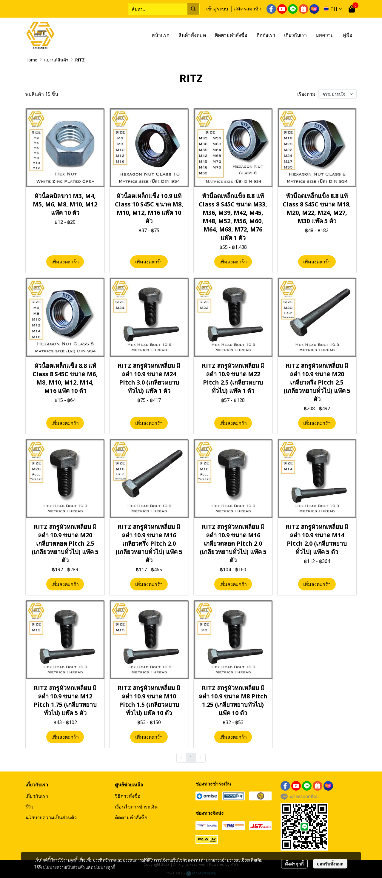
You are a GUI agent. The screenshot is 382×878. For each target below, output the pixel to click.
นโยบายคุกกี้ (104, 867)
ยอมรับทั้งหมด (330, 863)
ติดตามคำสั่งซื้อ (131, 817)
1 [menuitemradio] (191, 757)
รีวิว (29, 806)
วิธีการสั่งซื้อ (128, 796)
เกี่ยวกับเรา (36, 796)
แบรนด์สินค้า (56, 60)
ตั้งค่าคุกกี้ (294, 863)
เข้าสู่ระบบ (217, 8)
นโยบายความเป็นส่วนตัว (64, 867)
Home (31, 60)
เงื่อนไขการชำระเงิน (136, 806)
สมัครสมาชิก (247, 8)
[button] (164, 8)
